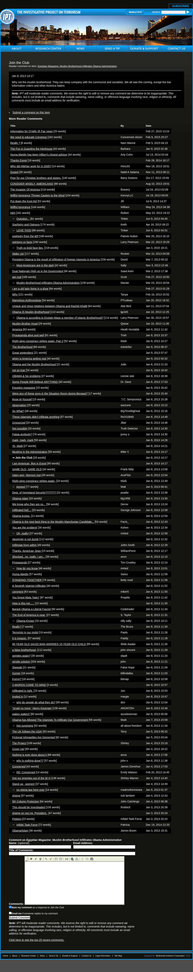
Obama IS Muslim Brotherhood (30, 312)
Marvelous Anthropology (26, 300)
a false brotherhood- (24, 649)
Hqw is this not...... (23, 603)
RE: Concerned (25, 772)
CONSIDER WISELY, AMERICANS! (31, 183)
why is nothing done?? (29, 760)
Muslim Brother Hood (25, 323)
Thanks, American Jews (26, 550)
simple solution (21, 661)
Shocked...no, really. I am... (28, 556)
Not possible (19, 428)
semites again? (21, 655)
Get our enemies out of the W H (31, 778)
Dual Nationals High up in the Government (37, 271)
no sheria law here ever (30, 789)
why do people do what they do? (35, 702)
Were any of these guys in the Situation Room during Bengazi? (50, 393)
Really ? (15, 143)
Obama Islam (20, 498)
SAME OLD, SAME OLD (27, 469)
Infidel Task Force (27, 824)
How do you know (27, 568)
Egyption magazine (23, 387)
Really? (16, 626)
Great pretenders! (23, 352)
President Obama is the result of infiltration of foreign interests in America (56, 259)
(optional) (19, 843)
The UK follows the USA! (27, 731)
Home (5, 956)
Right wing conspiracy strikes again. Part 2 (37, 341)
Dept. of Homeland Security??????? (34, 492)
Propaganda (19, 562)
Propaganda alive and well (28, 335)
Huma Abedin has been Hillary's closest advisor (38, 154)
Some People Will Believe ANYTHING (35, 381)
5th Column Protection (25, 801)
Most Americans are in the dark (35, 265)
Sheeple (17, 667)
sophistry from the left (25, 236)
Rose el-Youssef (22, 399)
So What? (18, 411)
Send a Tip (53, 956)
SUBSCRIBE (180, 6)
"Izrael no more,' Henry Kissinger (32, 708)
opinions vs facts (22, 242)
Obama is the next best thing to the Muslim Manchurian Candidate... (53, 521)
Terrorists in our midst (25, 632)
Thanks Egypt (18, 160)
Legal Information (102, 956)
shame (16, 795)
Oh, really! (22, 533)
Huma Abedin (20, 574)
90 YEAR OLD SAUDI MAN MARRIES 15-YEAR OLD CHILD (49, 644)
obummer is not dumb (25, 539)
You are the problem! (24, 527)
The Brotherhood (22, 346)
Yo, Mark (17, 446)
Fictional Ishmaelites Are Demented (33, 737)
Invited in (17, 696)
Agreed (20, 486)
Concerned (19, 766)
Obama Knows (25, 620)
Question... (23, 218)
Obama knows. (21, 515)
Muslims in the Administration (29, 451)
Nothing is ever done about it (29, 754)
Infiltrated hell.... (21, 510)
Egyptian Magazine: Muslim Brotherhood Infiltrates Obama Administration (77, 66)
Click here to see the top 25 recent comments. (36, 940)
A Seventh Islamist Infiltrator (29, 585)
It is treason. (19, 638)
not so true (18, 370)
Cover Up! (18, 749)
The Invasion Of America (25, 189)
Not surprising (24, 725)
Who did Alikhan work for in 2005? (30, 166)
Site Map (118, 956)
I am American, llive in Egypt (29, 463)
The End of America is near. (29, 615)
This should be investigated (28, 807)
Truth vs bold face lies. (30, 247)
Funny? (16, 679)
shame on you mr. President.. (29, 813)
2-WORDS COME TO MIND (29, 684)
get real (16, 277)
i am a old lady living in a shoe (30, 288)
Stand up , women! (23, 784)
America (17, 329)
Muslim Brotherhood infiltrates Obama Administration (48, 282)
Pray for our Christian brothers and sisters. (35, 177)
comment (17, 591)
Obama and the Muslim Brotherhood (34, 364)
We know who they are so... (29, 504)
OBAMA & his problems (26, 376)
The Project (19, 743)
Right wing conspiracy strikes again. (33, 481)
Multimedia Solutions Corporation (170, 956)
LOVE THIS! (23, 230)
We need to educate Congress (28, 137)
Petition (16, 818)
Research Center (28, 956)
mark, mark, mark (22, 440)
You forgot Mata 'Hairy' (25, 597)
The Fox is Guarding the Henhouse (31, 148)
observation (19, 405)
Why (15, 294)
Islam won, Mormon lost (26, 475)
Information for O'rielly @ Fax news (31, 131)
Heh (12, 212)
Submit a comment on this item (31, 112)
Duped (14, 172)
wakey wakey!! (21, 714)
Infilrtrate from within (24, 545)
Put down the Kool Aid (23, 201)
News (42, 956)
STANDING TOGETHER (27, 580)
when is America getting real (29, 358)
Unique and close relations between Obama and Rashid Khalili (49, 306)
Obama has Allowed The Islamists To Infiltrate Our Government (50, 719)
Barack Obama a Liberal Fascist (31, 609)
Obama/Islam (20, 830)
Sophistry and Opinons (26, 224)
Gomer (16, 673)
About (14, 956)
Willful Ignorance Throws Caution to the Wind (37, 195)
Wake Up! (18, 253)
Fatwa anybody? (22, 434)
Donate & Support (70, 956)
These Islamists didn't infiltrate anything (35, 416)
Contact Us (86, 956)
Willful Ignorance (20, 207)
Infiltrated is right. (22, 690)
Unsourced (18, 422)
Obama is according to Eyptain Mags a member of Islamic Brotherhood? (59, 317)
